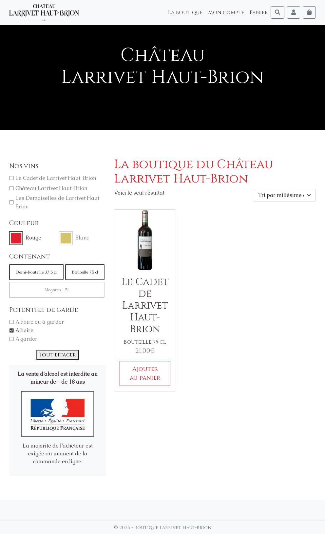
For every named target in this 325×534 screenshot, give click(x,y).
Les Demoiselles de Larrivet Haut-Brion (58, 202)
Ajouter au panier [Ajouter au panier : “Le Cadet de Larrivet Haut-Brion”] (145, 373)
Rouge (33, 237)
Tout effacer (57, 354)
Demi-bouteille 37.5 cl (36, 272)
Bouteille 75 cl (85, 272)
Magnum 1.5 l (56, 290)
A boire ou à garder (39, 321)
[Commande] (285, 195)
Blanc (82, 237)
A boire (24, 330)
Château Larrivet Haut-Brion (51, 188)
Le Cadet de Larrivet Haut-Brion (55, 178)
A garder (26, 338)
